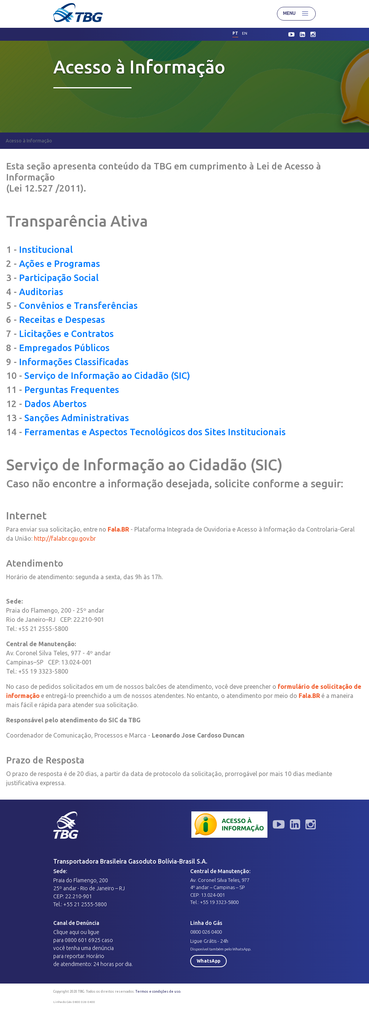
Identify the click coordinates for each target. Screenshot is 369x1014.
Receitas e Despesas (62, 320)
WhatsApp (208, 960)
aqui (74, 932)
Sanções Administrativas (76, 418)
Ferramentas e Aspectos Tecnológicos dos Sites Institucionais (155, 432)
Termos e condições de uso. (158, 991)
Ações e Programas (59, 264)
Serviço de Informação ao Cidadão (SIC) (107, 375)
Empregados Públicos (64, 348)
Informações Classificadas (74, 362)
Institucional (46, 249)
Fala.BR (309, 695)
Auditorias (41, 292)
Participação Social (59, 278)
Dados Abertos (55, 404)
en (244, 33)
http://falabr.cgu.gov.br (65, 538)
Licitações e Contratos (66, 334)
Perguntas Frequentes (71, 390)
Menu (296, 13)
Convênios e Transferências (78, 305)
